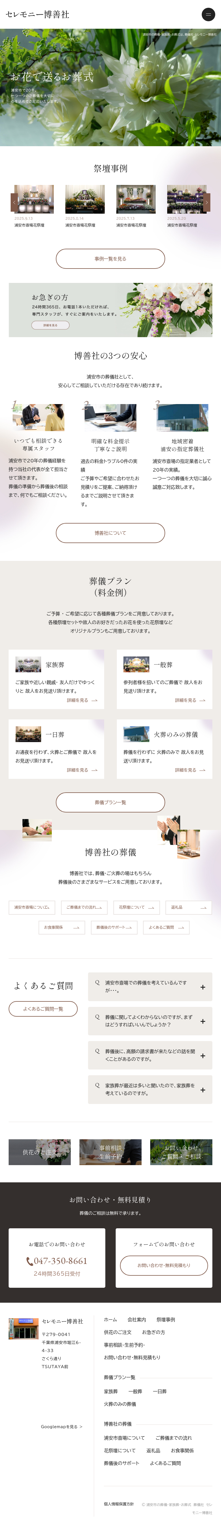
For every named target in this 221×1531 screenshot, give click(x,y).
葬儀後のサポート (121, 1463)
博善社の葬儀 (118, 1424)
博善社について (110, 533)
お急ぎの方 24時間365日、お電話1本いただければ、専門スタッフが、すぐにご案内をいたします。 (110, 310)
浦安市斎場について (124, 1438)
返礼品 (153, 1450)
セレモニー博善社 (37, 14)
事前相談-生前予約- (124, 1345)
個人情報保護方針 (119, 1504)
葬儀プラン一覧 (110, 802)
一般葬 (135, 1391)
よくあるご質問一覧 (43, 1009)
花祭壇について (120, 1450)
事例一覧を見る (111, 258)
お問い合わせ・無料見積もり (164, 1265)
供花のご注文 (118, 1332)
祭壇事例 (166, 1319)
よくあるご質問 (165, 1463)
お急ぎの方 (153, 1332)
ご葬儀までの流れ (174, 1438)
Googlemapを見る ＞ (62, 1427)
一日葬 (160, 1391)
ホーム (110, 1319)
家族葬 (111, 1391)
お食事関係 (182, 1450)
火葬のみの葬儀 (120, 1404)
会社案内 (136, 1319)
